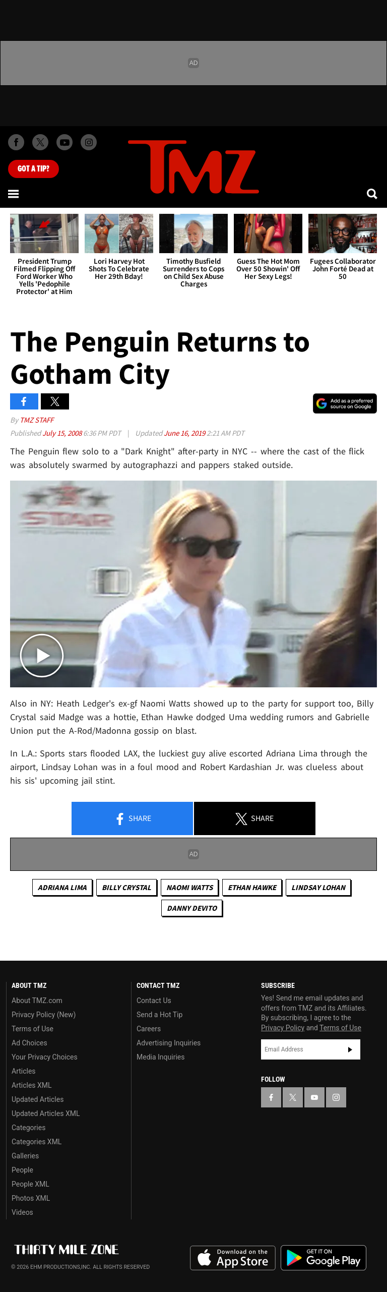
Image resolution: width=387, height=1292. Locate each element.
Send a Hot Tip (159, 1015)
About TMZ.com (37, 1000)
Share (132, 819)
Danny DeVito (192, 908)
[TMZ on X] (40, 142)
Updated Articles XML (46, 1113)
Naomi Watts (189, 887)
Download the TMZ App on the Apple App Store (233, 1258)
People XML (30, 1184)
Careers (149, 1029)
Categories (28, 1128)
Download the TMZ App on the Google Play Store (323, 1258)
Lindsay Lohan (318, 887)
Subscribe (350, 1049)
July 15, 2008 (62, 433)
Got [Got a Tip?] (33, 169)
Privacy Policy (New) (44, 1015)
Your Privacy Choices (45, 1057)
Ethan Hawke (252, 887)
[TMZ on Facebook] (16, 142)
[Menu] (14, 194)
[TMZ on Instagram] (89, 142)
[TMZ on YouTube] (314, 1097)
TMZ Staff (36, 420)
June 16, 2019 (185, 433)
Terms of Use (32, 1029)
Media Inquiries (160, 1057)
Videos (22, 1212)
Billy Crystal (126, 887)
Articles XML (32, 1085)
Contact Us (154, 1000)
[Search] (373, 194)
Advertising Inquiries (169, 1043)
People (22, 1170)
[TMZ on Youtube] (64, 142)
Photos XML (31, 1198)
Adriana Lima (62, 887)
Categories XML (36, 1142)
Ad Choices (29, 1043)
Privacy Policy (282, 1028)
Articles (24, 1071)
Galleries (25, 1156)
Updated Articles (37, 1099)
